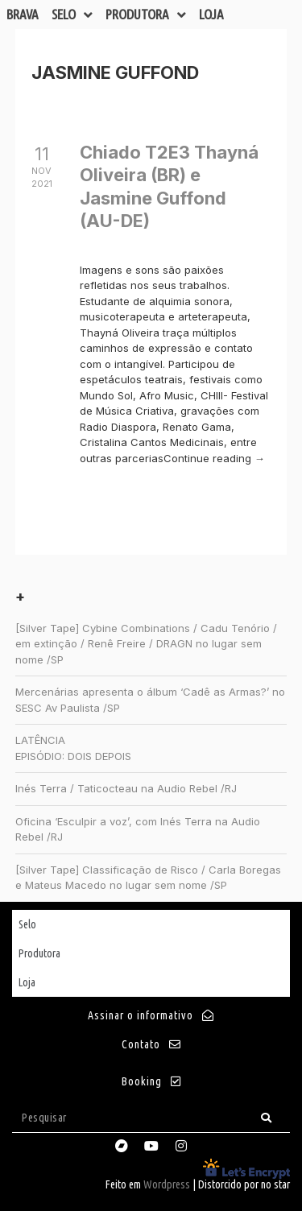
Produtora (145, 14)
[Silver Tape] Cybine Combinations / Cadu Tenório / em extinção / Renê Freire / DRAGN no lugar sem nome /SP (146, 644)
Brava (22, 14)
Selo (72, 14)
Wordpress (166, 1184)
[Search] (266, 1118)
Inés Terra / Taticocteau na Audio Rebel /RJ (126, 788)
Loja (211, 14)
